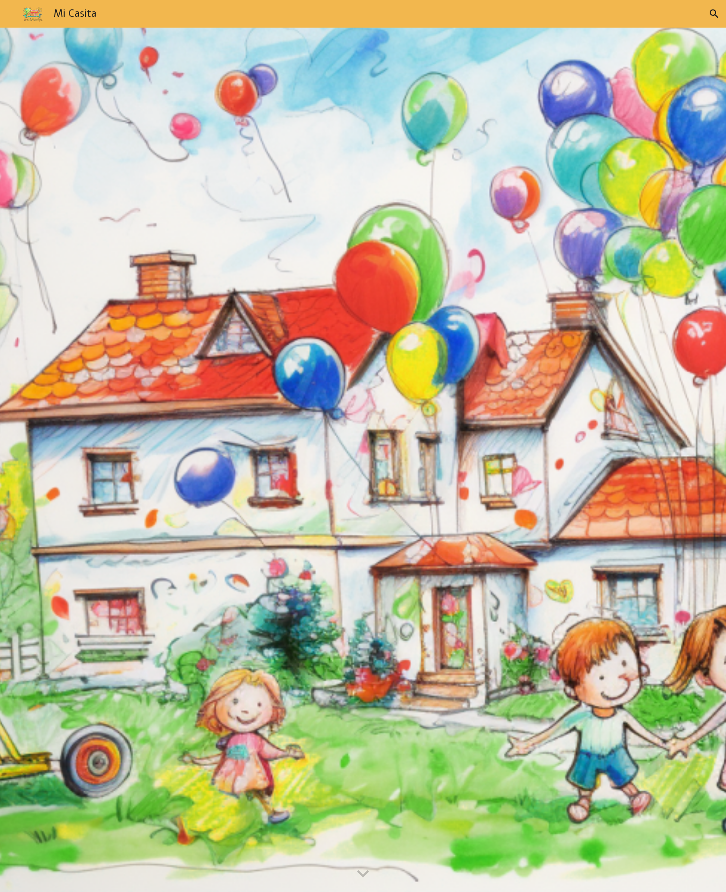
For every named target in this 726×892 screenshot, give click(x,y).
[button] (714, 14)
